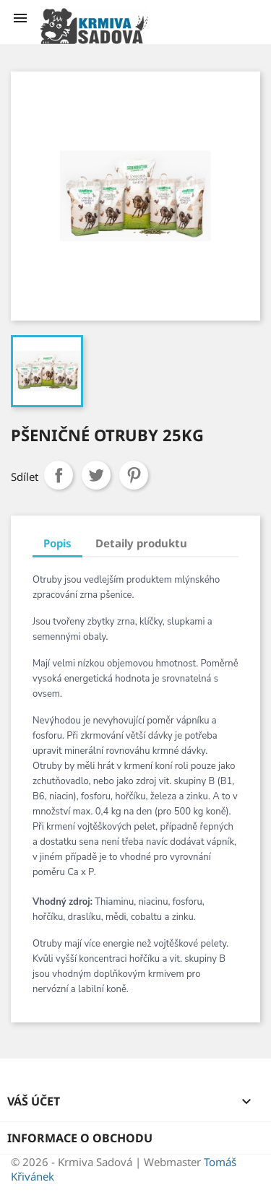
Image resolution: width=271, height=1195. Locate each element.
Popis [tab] (57, 543)
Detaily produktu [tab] (141, 543)
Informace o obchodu (79, 1138)
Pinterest (133, 475)
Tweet (96, 475)
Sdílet (58, 475)
